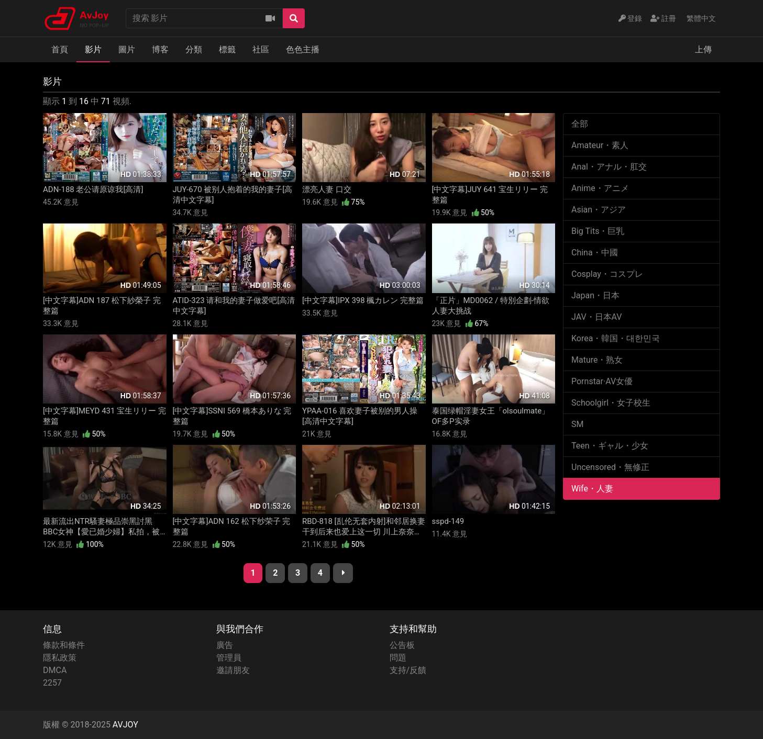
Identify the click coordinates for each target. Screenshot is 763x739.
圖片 (126, 49)
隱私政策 (59, 658)
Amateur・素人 (599, 145)
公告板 (402, 645)
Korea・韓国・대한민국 (615, 338)
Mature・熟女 (597, 360)
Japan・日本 (595, 295)
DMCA (55, 670)
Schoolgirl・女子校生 (610, 403)
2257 (52, 683)
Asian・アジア (598, 210)
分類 (193, 49)
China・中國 (594, 252)
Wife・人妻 (592, 489)
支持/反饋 (408, 670)
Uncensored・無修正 (610, 467)
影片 (93, 49)
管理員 (228, 658)
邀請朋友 (233, 670)
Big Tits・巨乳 (597, 231)
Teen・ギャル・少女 (609, 446)
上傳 (703, 49)
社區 (260, 49)
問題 (398, 658)
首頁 (59, 49)
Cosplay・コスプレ (607, 274)
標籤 (227, 49)
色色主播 (302, 49)
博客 (160, 49)
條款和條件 (64, 645)
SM (577, 424)
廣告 (224, 645)
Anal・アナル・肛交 (609, 167)
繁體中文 (701, 18)
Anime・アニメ (600, 188)
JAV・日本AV (596, 317)
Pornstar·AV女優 (602, 381)
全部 (579, 124)
